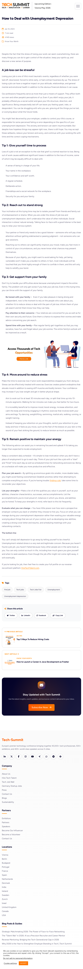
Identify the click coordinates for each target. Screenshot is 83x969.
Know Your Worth (11, 41)
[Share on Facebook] (41, 615)
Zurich (5, 899)
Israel (4, 903)
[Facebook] (18, 756)
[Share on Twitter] (10, 615)
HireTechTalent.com (30, 568)
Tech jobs (20, 590)
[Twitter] (11, 756)
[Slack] (61, 756)
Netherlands (7, 879)
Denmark (6, 883)
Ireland (5, 891)
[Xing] (40, 756)
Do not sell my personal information (17, 958)
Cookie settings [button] (10, 963)
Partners (5, 822)
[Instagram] (25, 756)
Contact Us (7, 794)
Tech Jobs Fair (36, 590)
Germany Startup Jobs (12, 786)
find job (7, 590)
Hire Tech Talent (9, 778)
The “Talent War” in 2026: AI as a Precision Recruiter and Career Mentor (33, 936)
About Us (6, 774)
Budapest (6, 863)
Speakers (6, 826)
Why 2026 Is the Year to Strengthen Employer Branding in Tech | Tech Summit (37, 944)
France (5, 871)
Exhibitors (6, 818)
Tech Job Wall (8, 782)
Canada (5, 911)
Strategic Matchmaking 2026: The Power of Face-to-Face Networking (33, 932)
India (4, 887)
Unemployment (54, 590)
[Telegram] (54, 756)
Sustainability (8, 802)
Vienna (5, 855)
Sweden (5, 895)
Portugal (5, 867)
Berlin (4, 859)
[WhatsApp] (47, 756)
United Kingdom (9, 907)
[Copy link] (57, 615)
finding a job (55, 480)
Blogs (4, 798)
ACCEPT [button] (23, 963)
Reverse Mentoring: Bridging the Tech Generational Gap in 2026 (30, 940)
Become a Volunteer (11, 834)
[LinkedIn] (4, 756)
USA (4, 915)
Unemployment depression (15, 596)
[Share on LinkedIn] (26, 615)
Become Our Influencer (12, 830)
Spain (4, 875)
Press (4, 790)
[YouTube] (32, 756)
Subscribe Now (42, 707)
